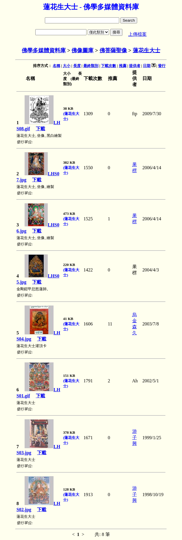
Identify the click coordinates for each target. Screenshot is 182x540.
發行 (162, 66)
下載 (40, 128)
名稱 (56, 66)
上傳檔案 (137, 34)
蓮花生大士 (146, 50)
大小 (66, 66)
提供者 (134, 66)
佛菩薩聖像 (113, 50)
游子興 (134, 437)
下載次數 (108, 66)
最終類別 (90, 66)
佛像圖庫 (82, 50)
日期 (146, 66)
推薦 (122, 66)
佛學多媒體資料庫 (44, 50)
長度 (77, 66)
